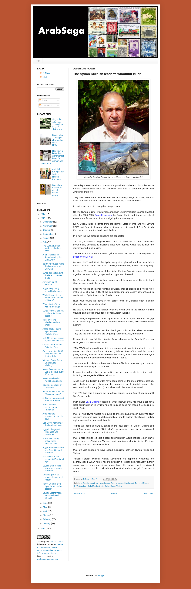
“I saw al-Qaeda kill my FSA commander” (53, 392)
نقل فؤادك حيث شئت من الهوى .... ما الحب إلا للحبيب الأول (57, 124)
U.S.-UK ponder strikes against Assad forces (53, 339)
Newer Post (79, 493)
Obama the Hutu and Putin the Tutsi (52, 345)
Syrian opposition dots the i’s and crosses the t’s (53, 275)
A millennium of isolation (50, 283)
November (48, 226)
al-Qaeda (85, 483)
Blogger (100, 575)
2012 (43, 528)
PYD (76, 486)
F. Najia (86, 479)
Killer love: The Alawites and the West (51, 322)
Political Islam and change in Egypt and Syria (53, 459)
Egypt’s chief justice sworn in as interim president (52, 468)
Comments (45, 105)
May (45, 507)
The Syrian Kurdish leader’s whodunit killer (52, 248)
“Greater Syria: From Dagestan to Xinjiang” (52, 362)
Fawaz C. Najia (57, 541)
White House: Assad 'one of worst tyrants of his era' (53, 297)
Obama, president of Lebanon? (52, 386)
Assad (92, 483)
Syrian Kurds (110, 486)
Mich (45, 77)
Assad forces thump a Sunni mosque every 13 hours (53, 372)
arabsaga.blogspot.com (48, 559)
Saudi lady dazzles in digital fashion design (57, 190)
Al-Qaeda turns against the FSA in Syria (53, 399)
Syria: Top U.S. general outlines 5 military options (53, 313)
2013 (43, 218)
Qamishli (83, 486)
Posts (43, 100)
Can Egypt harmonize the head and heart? (53, 424)
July (45, 242)
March (46, 515)
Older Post (148, 493)
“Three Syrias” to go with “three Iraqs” (52, 305)
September (48, 234)
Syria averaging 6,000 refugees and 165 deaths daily (53, 353)
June (45, 503)
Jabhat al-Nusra (141, 483)
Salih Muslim (93, 486)
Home (37, 61)
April (45, 511)
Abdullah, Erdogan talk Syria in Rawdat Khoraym (58, 174)
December (48, 222)
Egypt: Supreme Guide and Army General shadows (53, 450)
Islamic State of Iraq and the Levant (119, 483)
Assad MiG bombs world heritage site (52, 379)
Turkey (119, 486)
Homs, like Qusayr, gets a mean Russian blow (51, 441)
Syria (101, 486)
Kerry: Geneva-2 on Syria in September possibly (53, 486)
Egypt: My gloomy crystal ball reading (52, 289)
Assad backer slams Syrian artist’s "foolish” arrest (52, 331)
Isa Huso (99, 483)
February (47, 519)
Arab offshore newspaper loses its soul (53, 416)
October (47, 230)
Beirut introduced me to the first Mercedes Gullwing (53, 266)
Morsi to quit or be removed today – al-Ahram (53, 477)
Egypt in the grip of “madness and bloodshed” (51, 432)
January (47, 523)
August (46, 238)
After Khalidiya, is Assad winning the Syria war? (52, 257)
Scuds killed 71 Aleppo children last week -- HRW (57, 140)
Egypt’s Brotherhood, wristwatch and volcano (52, 495)
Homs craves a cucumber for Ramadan (50, 407)
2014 (43, 214)
